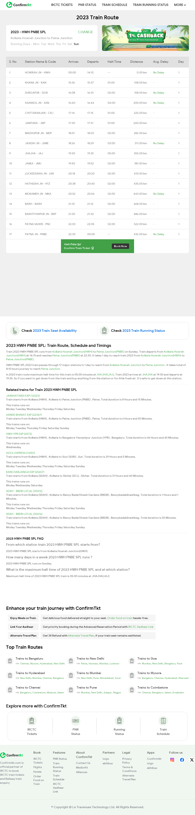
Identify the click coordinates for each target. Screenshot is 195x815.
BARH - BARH (33, 203)
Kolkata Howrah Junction (126, 365)
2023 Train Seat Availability (55, 331)
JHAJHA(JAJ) (105, 374)
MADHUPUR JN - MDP (38, 133)
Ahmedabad (106, 678)
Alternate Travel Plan (81, 635)
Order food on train (120, 618)
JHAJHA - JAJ (34, 153)
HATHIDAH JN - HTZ (37, 183)
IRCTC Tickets (62, 5)
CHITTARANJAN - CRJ (39, 112)
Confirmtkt (154, 758)
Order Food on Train (38, 780)
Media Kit (82, 767)
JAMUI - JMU (33, 163)
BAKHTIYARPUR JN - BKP (40, 213)
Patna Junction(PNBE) (111, 351)
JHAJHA (147, 374)
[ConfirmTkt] (11, 754)
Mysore (34, 663)
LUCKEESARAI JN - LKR (39, 173)
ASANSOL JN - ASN (37, 102)
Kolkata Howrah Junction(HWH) (72, 351)
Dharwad (183, 678)
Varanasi (93, 663)
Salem (60, 692)
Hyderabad (46, 663)
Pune (179, 663)
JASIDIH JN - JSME (37, 143)
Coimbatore (39, 692)
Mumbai (103, 663)
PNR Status (87, 5)
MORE (180, 5)
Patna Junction (155, 365)
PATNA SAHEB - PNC (38, 224)
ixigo (106, 758)
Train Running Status (150, 5)
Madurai (51, 692)
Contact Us (83, 762)
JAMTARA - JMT (35, 123)
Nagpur (117, 692)
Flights (37, 767)
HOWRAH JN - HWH (37, 72)
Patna (84, 663)
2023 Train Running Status (143, 331)
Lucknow (114, 663)
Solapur (108, 692)
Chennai (24, 663)
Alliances (81, 772)
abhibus (108, 763)
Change (85, 32)
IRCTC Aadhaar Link (140, 626)
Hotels (37, 771)
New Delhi (59, 663)
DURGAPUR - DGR (36, 92)
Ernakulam (178, 692)
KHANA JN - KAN (35, 82)
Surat (118, 678)
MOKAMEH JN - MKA (38, 193)
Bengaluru (170, 663)
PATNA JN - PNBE (36, 234)
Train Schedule (114, 5)
